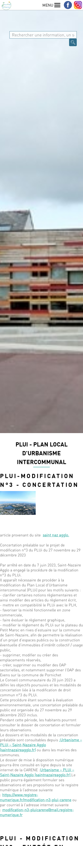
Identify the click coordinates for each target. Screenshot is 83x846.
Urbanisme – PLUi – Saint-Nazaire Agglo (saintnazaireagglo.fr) (37, 772)
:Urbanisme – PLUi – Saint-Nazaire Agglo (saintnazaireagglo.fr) (41, 744)
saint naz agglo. (56, 534)
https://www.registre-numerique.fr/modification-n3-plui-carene (35, 797)
